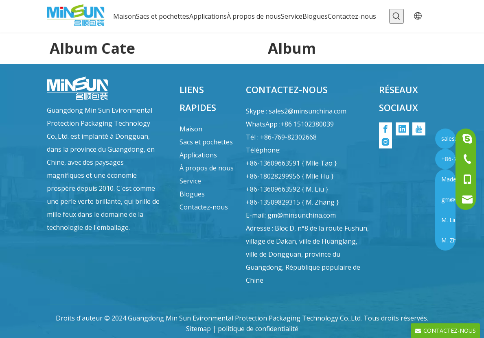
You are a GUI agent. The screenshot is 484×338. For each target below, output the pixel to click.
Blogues (192, 194)
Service (190, 181)
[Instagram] (385, 141)
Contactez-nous (204, 207)
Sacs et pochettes (206, 141)
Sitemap (198, 328)
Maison (191, 128)
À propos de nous (207, 168)
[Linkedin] (402, 128)
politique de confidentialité (258, 328)
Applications (198, 154)
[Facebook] (385, 128)
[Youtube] (418, 128)
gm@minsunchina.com (301, 215)
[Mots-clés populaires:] (396, 16)
